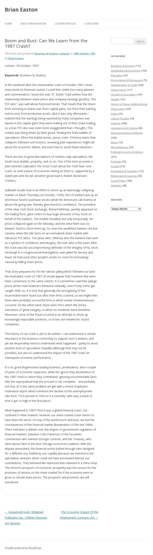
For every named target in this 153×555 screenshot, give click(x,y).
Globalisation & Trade (124, 85)
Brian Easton (21, 9)
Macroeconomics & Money (127, 133)
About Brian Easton (33, 23)
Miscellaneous (119, 147)
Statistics (116, 185)
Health (115, 99)
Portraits (116, 161)
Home (8, 23)
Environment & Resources (126, 80)
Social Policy (118, 180)
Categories (91, 23)
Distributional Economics (125, 70)
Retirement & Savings (124, 176)
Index (114, 113)
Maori (114, 142)
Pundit (115, 166)
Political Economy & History (127, 152)
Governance (118, 90)
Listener (64, 53)
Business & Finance (46, 53)
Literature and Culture (124, 128)
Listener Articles (65, 23)
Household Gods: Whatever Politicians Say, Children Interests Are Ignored (26, 517)
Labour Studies (120, 118)
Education (117, 75)
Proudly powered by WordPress (23, 547)
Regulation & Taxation (124, 171)
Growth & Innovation (123, 94)
